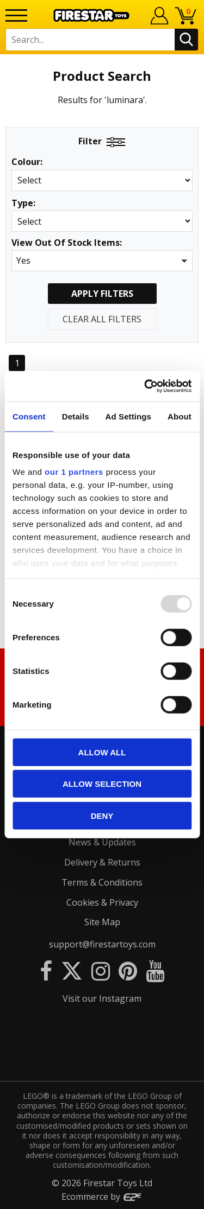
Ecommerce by (102, 1196)
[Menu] (16, 15)
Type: (23, 203)
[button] (102, 260)
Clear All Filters (102, 319)
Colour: (26, 162)
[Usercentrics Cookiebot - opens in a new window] (145, 386)
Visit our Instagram (102, 998)
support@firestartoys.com (102, 944)
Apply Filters (102, 294)
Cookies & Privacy (102, 902)
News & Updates (102, 842)
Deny (102, 815)
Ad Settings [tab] (128, 416)
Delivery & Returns (102, 862)
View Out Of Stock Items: (66, 243)
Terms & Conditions (102, 882)
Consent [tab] (29, 416)
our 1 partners (74, 471)
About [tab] (179, 416)
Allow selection (102, 783)
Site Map (102, 922)
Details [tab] (75, 416)
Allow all (102, 751)
